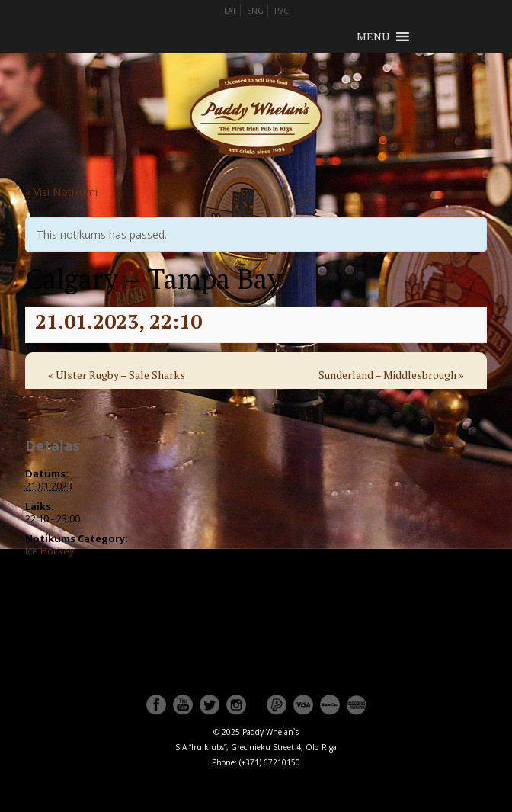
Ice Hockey (50, 550)
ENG (255, 10)
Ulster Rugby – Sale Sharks (116, 374)
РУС (281, 10)
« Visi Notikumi (61, 192)
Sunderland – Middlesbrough (391, 374)
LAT (230, 10)
